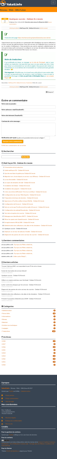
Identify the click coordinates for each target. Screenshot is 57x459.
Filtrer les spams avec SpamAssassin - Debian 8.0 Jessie (21, 219)
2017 (3, 344)
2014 (3, 353)
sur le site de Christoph (37, 62)
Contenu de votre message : (10, 121)
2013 (3, 356)
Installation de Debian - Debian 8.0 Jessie (17, 185)
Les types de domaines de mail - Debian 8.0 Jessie (19, 182)
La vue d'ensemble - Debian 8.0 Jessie (16, 179)
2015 (3, 350)
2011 (3, 362)
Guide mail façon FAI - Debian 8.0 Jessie (16, 170)
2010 (3, 365)
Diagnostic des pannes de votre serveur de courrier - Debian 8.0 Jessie (26, 234)
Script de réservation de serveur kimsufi (13, 271)
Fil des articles (10, 395)
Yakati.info (14, 4)
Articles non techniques (9, 325)
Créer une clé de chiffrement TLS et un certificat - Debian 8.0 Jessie (25, 192)
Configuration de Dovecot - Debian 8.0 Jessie (18, 204)
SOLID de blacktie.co (12, 451)
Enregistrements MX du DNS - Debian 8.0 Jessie (19, 222)
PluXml (11, 391)
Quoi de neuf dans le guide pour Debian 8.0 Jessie (19, 173)
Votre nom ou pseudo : (9, 104)
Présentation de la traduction (13, 167)
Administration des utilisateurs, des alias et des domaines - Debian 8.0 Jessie (28, 225)
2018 (3, 341)
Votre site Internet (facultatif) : (12, 115)
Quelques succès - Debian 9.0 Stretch (13, 275)
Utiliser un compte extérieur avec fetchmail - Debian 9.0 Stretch (21, 280)
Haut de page (10, 401)
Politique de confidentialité (13, 421)
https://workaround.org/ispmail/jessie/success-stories (34, 38)
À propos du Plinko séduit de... (23, 244)
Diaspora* (50, 92)
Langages (4, 328)
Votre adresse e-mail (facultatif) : (12, 109)
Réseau (4, 319)
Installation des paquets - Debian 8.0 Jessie (17, 189)
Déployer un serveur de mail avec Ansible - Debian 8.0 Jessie (23, 231)
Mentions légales (10, 417)
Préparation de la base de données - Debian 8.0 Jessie (21, 198)
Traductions (29, 82)
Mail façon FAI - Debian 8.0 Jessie (17, 82)
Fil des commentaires (12, 398)
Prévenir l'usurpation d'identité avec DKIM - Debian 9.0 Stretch (21, 299)
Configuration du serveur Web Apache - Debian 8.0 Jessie (22, 195)
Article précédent (14, 28)
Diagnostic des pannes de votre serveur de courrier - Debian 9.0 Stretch (24, 289)
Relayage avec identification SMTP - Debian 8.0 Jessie (21, 216)
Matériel (4, 322)
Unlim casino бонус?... (20, 256)
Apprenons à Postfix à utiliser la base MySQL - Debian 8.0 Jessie (24, 201)
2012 (3, 359)
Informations (6, 316)
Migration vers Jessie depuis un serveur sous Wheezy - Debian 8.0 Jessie (27, 176)
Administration (6, 310)
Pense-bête (5, 313)
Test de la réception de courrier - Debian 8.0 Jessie (20, 213)
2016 (3, 347)
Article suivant (44, 28)
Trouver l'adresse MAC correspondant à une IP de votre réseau (21, 266)
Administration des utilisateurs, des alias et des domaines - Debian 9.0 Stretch (25, 294)
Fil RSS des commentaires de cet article (13, 145)
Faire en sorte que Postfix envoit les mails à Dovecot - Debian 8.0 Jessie (26, 207)
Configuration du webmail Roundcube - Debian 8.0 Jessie (22, 210)
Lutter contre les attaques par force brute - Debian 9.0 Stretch (21, 285)
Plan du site (9, 424)
